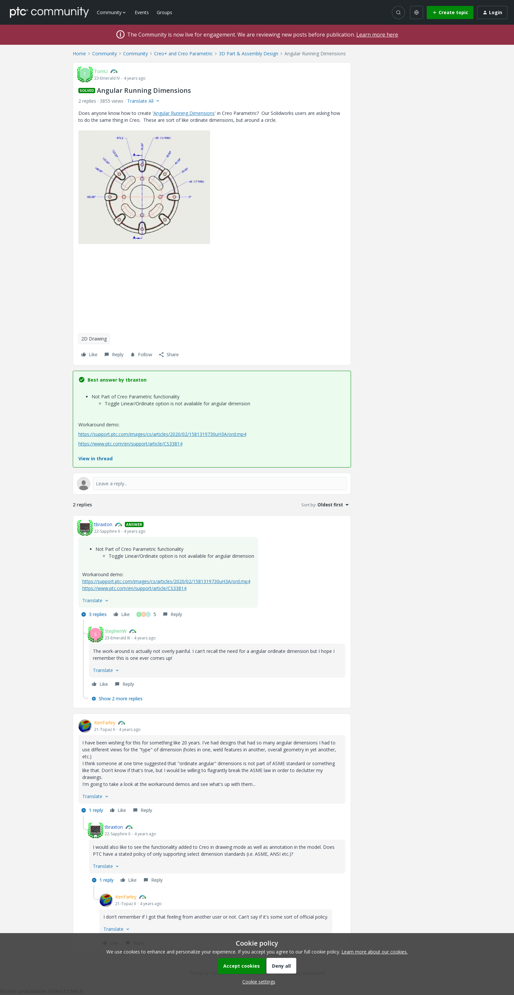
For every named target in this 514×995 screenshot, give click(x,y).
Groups (164, 12)
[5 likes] (146, 614)
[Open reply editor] (212, 483)
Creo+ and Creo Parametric (183, 53)
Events (142, 12)
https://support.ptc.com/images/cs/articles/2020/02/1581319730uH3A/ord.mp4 (162, 434)
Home (79, 53)
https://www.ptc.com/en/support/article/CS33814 (130, 444)
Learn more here (377, 34)
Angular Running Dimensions (184, 113)
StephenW (115, 631)
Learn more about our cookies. (374, 952)
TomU (101, 71)
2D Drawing (94, 339)
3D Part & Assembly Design (248, 53)
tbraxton (103, 524)
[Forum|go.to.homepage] (49, 12)
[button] (450, 12)
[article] (211, 570)
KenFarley (104, 722)
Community (104, 53)
